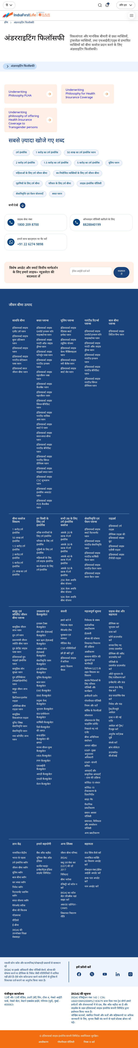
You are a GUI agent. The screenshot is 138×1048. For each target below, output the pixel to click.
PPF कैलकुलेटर (43, 761)
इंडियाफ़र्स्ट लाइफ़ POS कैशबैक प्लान (44, 504)
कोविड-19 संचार (92, 783)
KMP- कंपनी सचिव (91, 764)
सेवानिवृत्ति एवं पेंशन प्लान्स (92, 520)
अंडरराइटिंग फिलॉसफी (22, 66)
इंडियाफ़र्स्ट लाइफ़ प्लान (20, 350)
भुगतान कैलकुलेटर (44, 709)
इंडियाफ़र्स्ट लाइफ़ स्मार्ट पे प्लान (44, 426)
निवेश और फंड (115, 704)
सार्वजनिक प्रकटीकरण (90, 627)
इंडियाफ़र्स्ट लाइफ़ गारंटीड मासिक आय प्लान (44, 416)
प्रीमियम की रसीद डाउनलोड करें (116, 655)
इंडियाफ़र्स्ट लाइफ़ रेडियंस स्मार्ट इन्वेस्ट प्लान (68, 331)
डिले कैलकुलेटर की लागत (43, 729)
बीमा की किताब (19, 910)
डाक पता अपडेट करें (92, 880)
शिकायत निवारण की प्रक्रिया (92, 645)
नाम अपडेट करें (91, 886)
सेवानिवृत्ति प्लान (19, 731)
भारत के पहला (18, 858)
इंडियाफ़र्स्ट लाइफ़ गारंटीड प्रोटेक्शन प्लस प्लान (20, 360)
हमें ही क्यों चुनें (67, 653)
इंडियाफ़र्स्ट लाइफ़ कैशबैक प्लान (44, 385)
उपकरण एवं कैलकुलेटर (42, 613)
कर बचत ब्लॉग (19, 882)
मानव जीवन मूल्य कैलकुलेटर (44, 749)
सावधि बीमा (18, 321)
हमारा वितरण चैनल (67, 668)
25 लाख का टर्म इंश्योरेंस (19, 573)
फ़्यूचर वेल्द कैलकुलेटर (41, 702)
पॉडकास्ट (16, 915)
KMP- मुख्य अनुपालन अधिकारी (90, 754)
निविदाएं (64, 874)
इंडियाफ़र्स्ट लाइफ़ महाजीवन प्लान (44, 394)
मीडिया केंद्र (66, 643)
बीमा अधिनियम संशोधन (91, 739)
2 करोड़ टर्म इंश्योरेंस (17, 556)
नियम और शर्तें (91, 706)
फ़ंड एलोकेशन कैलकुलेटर (42, 715)
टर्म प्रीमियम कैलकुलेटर (41, 671)
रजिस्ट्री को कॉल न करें (69, 886)
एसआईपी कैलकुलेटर (41, 767)
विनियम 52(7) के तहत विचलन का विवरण (93, 672)
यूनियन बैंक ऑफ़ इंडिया (44, 859)
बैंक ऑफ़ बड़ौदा (43, 853)
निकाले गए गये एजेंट (91, 730)
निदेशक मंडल (67, 625)
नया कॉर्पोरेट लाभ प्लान (20, 738)
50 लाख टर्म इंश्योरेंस (17, 539)
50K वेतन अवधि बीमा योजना (68, 599)
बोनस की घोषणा (92, 638)
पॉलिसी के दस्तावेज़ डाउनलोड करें (117, 666)
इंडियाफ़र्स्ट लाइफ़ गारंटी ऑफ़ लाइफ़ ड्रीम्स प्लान (44, 343)
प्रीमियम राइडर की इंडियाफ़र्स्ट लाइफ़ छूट (117, 538)
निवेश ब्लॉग (17, 887)
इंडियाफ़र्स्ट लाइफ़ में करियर (68, 660)
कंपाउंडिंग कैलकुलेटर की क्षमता (42, 739)
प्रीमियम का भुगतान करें (114, 625)
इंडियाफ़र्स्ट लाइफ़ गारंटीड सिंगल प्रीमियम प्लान (44, 460)
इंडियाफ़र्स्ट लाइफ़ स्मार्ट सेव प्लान (68, 370)
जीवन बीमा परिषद (69, 853)
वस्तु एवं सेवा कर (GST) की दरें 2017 (68, 866)
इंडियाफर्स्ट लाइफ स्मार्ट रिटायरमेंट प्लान (92, 533)
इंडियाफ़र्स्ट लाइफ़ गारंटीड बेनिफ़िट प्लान (44, 448)
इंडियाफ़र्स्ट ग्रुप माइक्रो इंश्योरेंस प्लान (19, 661)
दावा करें (112, 632)
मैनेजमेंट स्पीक (18, 905)
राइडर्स (112, 519)
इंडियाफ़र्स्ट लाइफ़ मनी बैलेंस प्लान (68, 362)
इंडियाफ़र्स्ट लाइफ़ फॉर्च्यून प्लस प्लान (44, 353)
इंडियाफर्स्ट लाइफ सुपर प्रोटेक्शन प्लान (20, 340)
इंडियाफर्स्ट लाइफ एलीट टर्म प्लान (20, 329)
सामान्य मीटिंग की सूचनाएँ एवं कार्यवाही (92, 660)
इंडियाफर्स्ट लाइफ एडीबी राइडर (116, 548)
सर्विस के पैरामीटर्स (93, 710)
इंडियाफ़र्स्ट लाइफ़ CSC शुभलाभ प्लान (44, 480)
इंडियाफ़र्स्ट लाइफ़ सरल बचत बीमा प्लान (44, 436)
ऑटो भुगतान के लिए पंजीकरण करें (117, 675)
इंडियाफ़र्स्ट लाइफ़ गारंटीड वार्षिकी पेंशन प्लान (92, 557)
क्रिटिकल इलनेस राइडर (19, 699)
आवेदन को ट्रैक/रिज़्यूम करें (116, 727)
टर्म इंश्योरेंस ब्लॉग (20, 862)
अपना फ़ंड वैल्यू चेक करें (116, 689)
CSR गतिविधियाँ (68, 648)
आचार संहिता (91, 746)
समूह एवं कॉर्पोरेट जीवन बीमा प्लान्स (19, 615)
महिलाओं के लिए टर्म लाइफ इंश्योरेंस (44, 559)
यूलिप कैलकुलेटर (43, 677)
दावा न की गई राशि (115, 719)
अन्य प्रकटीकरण (92, 833)
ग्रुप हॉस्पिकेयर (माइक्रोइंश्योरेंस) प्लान (19, 681)
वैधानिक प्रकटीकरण (90, 806)
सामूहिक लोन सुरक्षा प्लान (18, 670)
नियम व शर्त (89, 1042)
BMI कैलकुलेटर (43, 696)
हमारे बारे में (66, 620)
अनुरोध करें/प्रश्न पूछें (116, 736)
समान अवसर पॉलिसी (90, 814)
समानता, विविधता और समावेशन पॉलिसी (93, 825)
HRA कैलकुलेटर (43, 756)
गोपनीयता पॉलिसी (93, 701)
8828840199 (92, 225)
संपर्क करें (113, 743)
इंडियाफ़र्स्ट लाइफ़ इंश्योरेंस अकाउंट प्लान (44, 492)
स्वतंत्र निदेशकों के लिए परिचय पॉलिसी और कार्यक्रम (93, 686)
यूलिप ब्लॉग (17, 872)
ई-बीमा (15, 925)
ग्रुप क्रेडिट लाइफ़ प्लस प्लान (19, 650)
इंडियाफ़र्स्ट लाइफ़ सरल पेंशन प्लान (92, 575)
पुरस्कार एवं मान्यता (66, 636)
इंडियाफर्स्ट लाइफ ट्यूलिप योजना (68, 341)
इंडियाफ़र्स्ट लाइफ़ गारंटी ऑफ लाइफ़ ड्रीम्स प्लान (93, 347)
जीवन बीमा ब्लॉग (20, 867)
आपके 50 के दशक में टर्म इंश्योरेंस (66, 572)
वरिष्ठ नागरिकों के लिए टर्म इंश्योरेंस (44, 534)
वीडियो (15, 920)
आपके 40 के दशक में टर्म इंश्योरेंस (66, 560)
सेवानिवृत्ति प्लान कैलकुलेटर (43, 662)
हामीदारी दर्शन (91, 696)
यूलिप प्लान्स (67, 321)
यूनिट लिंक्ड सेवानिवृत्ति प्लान (19, 724)
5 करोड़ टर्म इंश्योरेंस (17, 564)
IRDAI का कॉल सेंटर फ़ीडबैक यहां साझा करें (69, 896)
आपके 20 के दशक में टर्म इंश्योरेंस (66, 536)
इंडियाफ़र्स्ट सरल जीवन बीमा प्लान (20, 370)
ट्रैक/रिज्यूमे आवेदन (114, 711)
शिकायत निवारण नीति (68, 915)
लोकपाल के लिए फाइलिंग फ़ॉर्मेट (92, 722)
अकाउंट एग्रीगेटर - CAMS (69, 906)
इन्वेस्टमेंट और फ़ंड (117, 682)
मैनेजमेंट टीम (66, 630)
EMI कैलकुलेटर (43, 691)
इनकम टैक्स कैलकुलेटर (41, 625)
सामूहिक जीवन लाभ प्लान (19, 628)
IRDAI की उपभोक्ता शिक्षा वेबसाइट (19, 934)
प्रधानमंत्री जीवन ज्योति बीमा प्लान (20, 642)
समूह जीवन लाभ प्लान (19, 691)
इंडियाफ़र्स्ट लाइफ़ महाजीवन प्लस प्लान (44, 376)
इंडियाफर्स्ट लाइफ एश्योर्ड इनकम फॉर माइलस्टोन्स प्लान (44, 331)
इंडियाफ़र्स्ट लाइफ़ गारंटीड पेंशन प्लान (93, 567)
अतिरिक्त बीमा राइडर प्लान (19, 707)
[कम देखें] (17, 205)
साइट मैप (89, 799)
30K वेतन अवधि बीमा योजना (68, 590)
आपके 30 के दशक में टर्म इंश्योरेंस (66, 548)
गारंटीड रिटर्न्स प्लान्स (92, 322)
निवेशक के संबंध (92, 620)
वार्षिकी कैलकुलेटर (44, 722)
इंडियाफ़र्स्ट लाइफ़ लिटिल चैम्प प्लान (116, 333)
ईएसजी (88, 633)
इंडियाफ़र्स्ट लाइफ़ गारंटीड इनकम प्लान (44, 364)
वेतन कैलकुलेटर (43, 784)
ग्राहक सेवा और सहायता (117, 613)
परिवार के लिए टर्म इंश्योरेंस (44, 542)
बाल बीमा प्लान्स (114, 322)
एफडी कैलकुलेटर (44, 779)
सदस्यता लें (121, 272)
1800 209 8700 (28, 225)
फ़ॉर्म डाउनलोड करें (115, 638)
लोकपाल (88, 715)
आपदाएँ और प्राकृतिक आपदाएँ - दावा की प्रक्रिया (92, 774)
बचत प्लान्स (42, 321)
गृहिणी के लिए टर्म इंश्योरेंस (44, 551)
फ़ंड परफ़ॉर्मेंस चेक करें (117, 697)
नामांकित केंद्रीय (19, 853)
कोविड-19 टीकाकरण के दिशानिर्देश (91, 791)
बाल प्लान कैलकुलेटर (41, 684)
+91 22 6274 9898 (30, 244)
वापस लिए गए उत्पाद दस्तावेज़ (115, 647)
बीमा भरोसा (66, 879)
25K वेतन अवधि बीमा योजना (68, 582)
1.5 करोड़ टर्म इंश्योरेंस (18, 548)
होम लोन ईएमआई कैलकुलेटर (44, 633)
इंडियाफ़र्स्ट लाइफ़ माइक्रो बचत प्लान (44, 470)
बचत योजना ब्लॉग (20, 900)
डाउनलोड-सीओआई (113, 754)
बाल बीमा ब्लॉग (19, 877)
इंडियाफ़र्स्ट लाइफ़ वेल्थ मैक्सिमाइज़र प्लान (69, 352)
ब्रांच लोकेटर (114, 747)
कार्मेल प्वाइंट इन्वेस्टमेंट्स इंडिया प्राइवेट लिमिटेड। (44, 870)
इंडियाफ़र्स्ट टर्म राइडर (115, 528)
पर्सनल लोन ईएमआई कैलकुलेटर (41, 652)
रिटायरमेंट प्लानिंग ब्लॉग (20, 894)
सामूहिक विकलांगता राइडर (20, 716)
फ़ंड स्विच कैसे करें (93, 853)
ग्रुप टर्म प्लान (17, 635)
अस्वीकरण (89, 652)
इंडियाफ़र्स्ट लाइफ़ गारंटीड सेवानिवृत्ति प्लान (93, 545)
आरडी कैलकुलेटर (44, 774)
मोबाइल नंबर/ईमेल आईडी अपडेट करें (93, 871)
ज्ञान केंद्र (16, 844)
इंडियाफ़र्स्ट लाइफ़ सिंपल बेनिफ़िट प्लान (44, 404)
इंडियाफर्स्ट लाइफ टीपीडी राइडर (116, 556)
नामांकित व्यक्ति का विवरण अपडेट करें (93, 861)
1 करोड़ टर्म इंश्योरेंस (17, 531)
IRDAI (64, 858)
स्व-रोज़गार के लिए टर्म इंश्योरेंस (44, 568)
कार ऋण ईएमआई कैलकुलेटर (44, 642)
